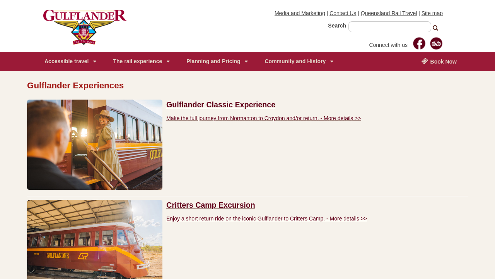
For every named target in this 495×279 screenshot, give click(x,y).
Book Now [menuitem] (439, 61)
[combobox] (389, 26)
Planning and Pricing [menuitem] (213, 61)
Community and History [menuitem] (295, 61)
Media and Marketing (300, 13)
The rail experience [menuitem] (137, 61)
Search (337, 25)
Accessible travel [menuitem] (66, 61)
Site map (432, 13)
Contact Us (342, 13)
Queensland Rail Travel (389, 13)
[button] (438, 28)
